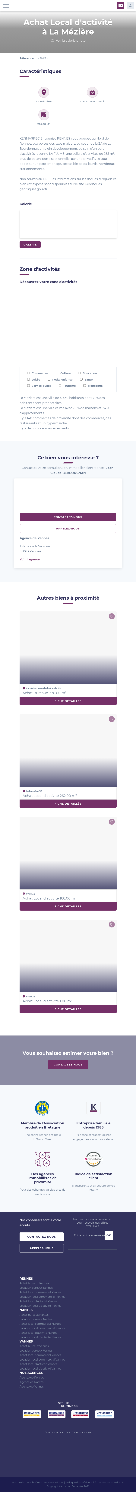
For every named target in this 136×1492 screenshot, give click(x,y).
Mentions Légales (54, 1482)
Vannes (26, 1341)
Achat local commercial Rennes (40, 1292)
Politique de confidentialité (80, 1482)
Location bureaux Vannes (36, 1350)
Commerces (40, 373)
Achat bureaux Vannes (34, 1346)
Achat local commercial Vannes (40, 1355)
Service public (41, 385)
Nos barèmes (34, 1482)
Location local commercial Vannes (42, 1359)
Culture (65, 373)
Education (90, 373)
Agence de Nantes (31, 1382)
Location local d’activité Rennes (40, 1305)
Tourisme (69, 385)
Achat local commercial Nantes (40, 1323)
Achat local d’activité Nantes (38, 1332)
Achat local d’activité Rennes (38, 1301)
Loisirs (36, 379)
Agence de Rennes (32, 1377)
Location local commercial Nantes (42, 1328)
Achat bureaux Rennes (34, 1283)
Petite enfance (62, 379)
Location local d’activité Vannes (40, 1368)
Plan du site (18, 1482)
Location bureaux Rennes (36, 1287)
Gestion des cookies (109, 1482)
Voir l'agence (30, 559)
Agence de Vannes (32, 1386)
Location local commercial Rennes (42, 1296)
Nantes (26, 1310)
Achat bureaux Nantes (34, 1314)
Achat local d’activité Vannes (38, 1364)
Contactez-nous (68, 517)
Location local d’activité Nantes (40, 1337)
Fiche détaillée (68, 701)
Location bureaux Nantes (36, 1319)
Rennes (26, 1278)
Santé (89, 379)
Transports (95, 385)
